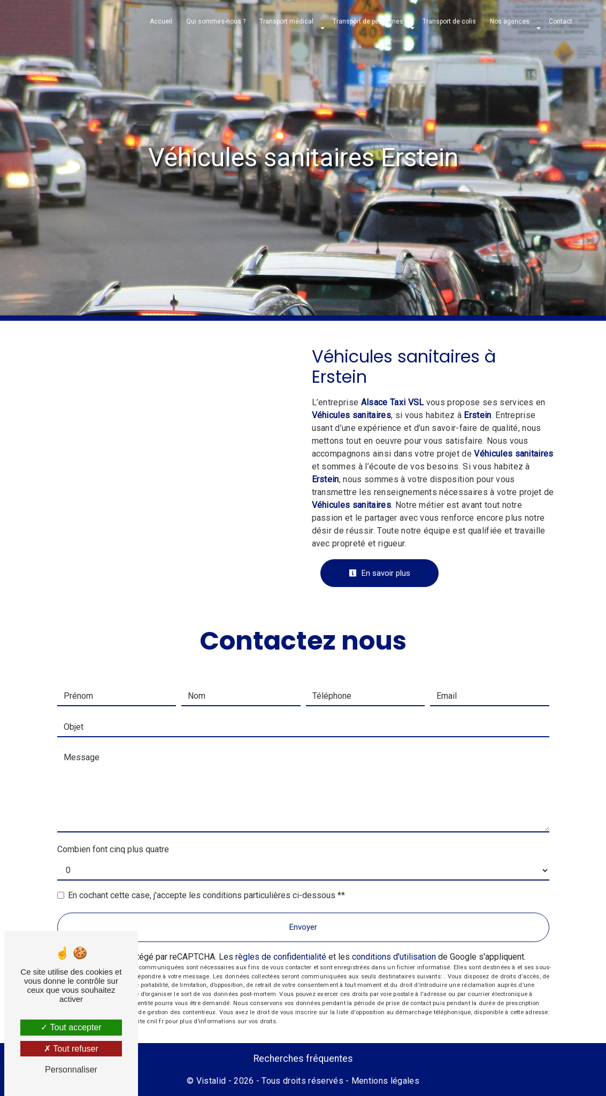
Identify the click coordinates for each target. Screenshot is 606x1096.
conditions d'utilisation (394, 957)
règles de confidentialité (280, 957)
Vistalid (211, 1081)
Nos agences (510, 21)
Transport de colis (449, 21)
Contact (560, 21)
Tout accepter (71, 1027)
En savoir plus (379, 573)
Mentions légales (384, 1081)
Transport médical (286, 21)
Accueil (161, 21)
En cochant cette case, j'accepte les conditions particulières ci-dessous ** (206, 895)
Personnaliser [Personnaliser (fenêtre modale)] (71, 1069)
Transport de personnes (368, 21)
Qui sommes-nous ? (216, 21)
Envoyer (303, 927)
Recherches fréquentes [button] (303, 1058)
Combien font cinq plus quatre (113, 849)
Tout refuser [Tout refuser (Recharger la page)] (71, 1048)
